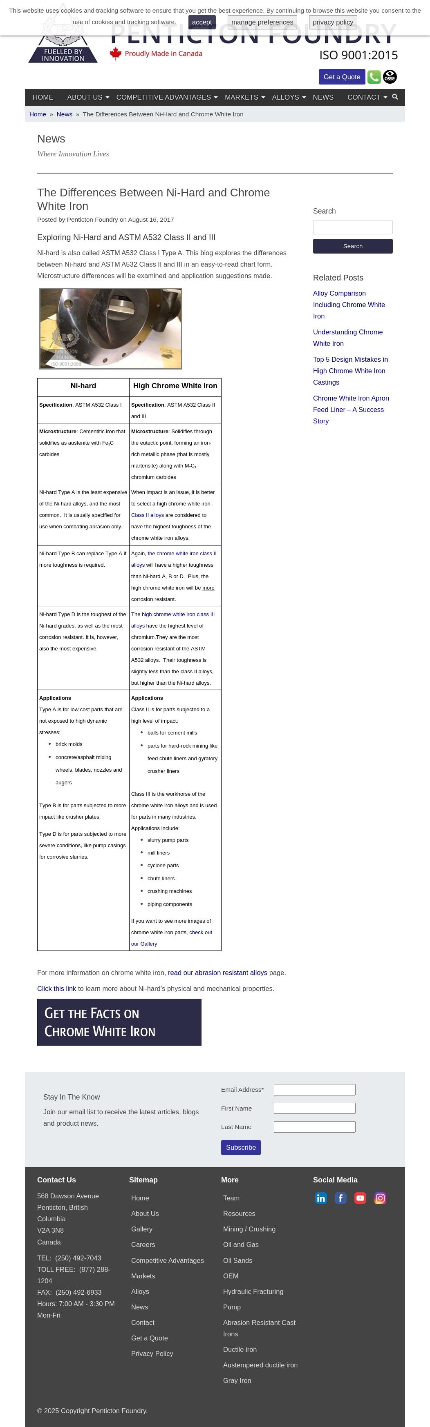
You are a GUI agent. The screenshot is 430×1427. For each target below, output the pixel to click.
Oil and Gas (241, 1244)
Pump (232, 1307)
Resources (239, 1213)
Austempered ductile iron (260, 1365)
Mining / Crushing (249, 1229)
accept (202, 22)
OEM (231, 1276)
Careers (143, 1244)
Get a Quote (342, 76)
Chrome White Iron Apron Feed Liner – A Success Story (351, 409)
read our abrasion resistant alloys (217, 972)
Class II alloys (147, 515)
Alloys (285, 97)
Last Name (236, 1126)
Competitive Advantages (163, 97)
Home (43, 97)
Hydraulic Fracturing (253, 1291)
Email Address (242, 1089)
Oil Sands (238, 1260)
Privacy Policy (152, 1353)
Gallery (141, 1229)
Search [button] (353, 246)
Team (231, 1198)
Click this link (56, 988)
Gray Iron (237, 1380)
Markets (241, 97)
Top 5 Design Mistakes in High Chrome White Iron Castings (350, 371)
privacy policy (333, 22)
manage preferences (262, 22)
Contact (364, 97)
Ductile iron (240, 1349)
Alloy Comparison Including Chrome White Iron (349, 304)
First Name (236, 1108)
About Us (85, 97)
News (323, 97)
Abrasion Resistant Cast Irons (259, 1328)
